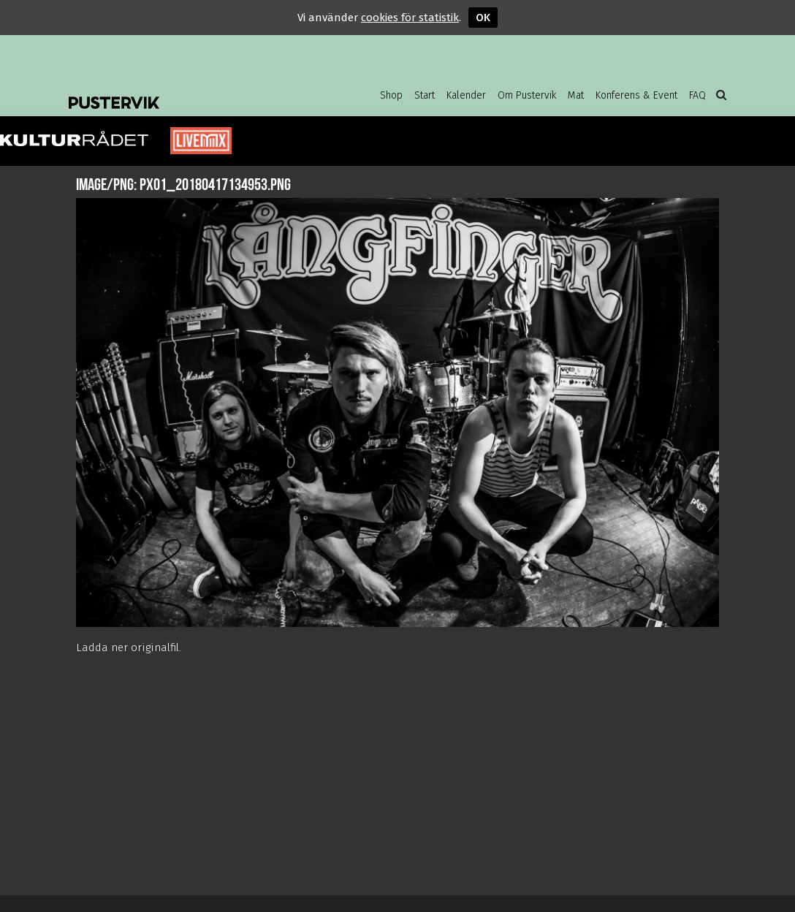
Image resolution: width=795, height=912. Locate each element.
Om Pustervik (527, 95)
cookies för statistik (410, 17)
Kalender (466, 95)
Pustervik (186, 91)
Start (424, 95)
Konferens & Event (636, 95)
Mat (576, 95)
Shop (391, 95)
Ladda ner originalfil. (128, 647)
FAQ (697, 95)
